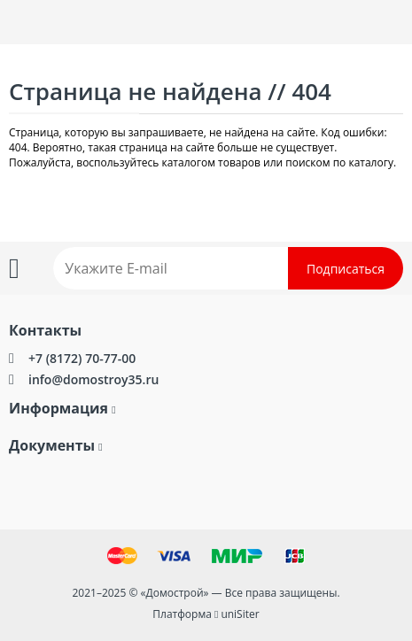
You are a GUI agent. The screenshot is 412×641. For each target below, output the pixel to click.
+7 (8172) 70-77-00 (82, 358)
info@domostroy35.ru (93, 379)
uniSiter (240, 614)
